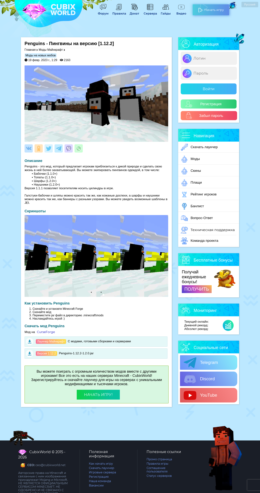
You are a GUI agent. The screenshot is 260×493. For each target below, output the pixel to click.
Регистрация (203, 104)
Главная (30, 49)
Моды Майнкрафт (51, 49)
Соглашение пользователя (157, 469)
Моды (190, 159)
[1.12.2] (106, 43)
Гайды (165, 12)
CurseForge (46, 332)
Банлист (192, 206)
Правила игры (157, 463)
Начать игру (211, 8)
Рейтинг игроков (199, 194)
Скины (191, 170)
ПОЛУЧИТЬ (196, 289)
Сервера (150, 12)
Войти (209, 89)
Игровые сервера (102, 472)
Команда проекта (199, 240)
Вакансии (96, 485)
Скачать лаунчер (199, 147)
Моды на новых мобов (40, 55)
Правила (119, 12)
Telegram (201, 362)
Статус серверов (159, 476)
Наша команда (100, 481)
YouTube (200, 395)
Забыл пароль (204, 116)
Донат (134, 12)
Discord (199, 379)
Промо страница (159, 459)
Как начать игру (101, 463)
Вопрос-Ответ (197, 218)
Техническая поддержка (208, 230)
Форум (103, 12)
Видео (181, 12)
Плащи (191, 182)
